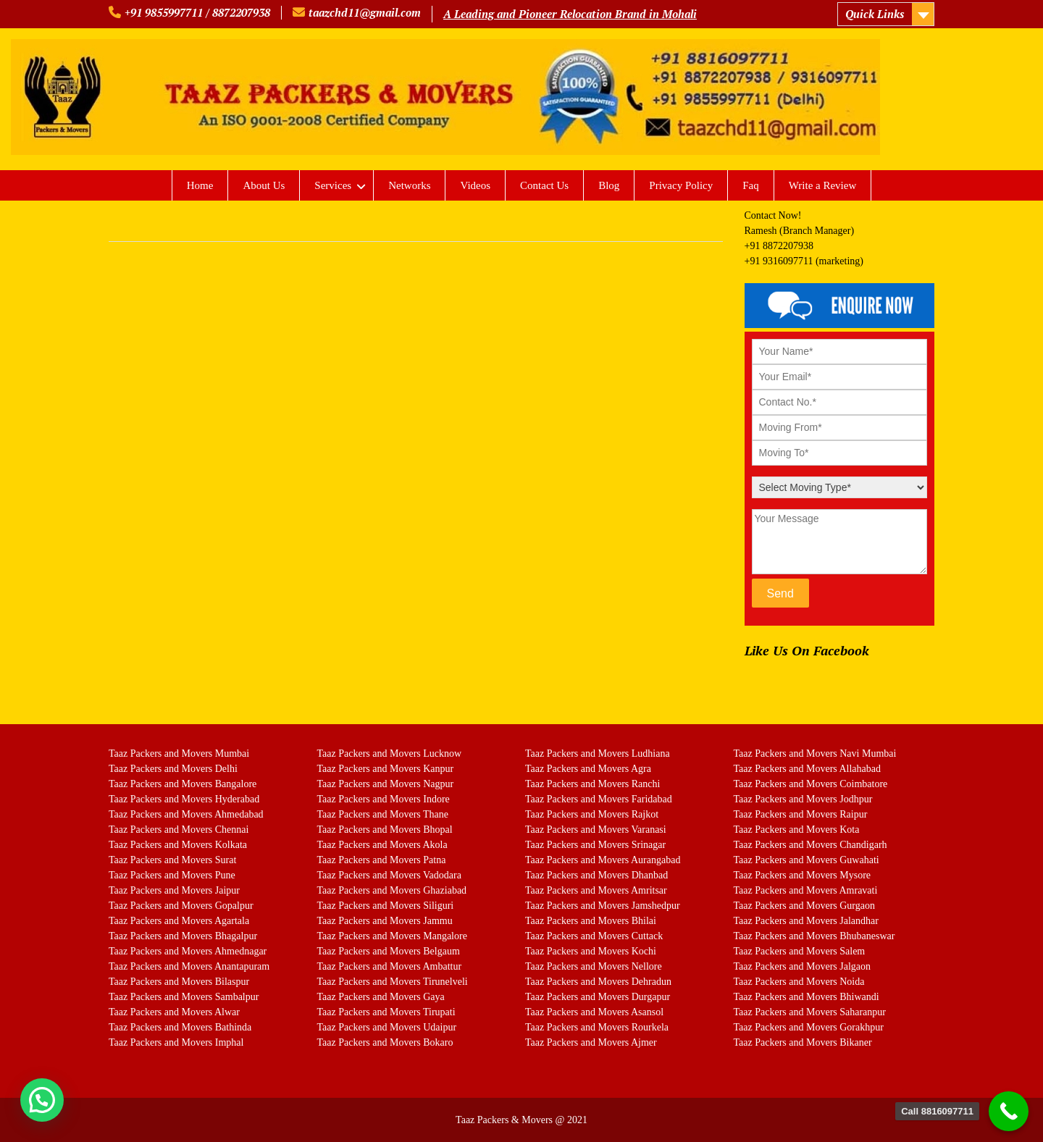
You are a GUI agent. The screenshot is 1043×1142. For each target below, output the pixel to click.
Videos (475, 185)
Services (332, 185)
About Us (264, 185)
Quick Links (874, 14)
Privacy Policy (681, 185)
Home (200, 185)
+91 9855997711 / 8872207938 (197, 12)
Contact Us (544, 185)
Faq (750, 185)
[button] (42, 1100)
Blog (608, 185)
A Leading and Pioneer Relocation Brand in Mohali (570, 14)
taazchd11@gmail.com (365, 12)
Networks (409, 185)
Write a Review (823, 185)
